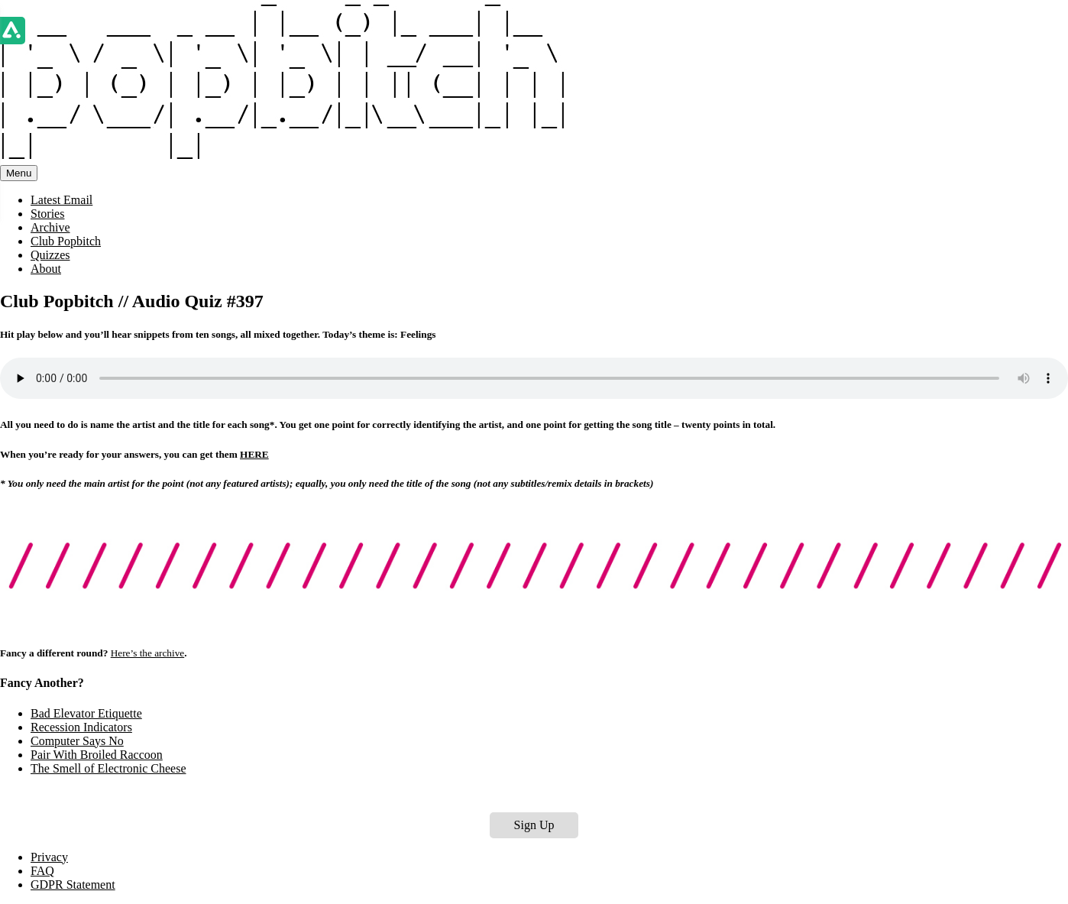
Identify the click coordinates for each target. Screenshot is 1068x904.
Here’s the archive (148, 653)
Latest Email (61, 199)
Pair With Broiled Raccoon (97, 754)
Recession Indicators (81, 727)
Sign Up (534, 824)
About (46, 268)
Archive (50, 227)
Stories (47, 213)
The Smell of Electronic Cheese (108, 768)
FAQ (42, 870)
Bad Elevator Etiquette (86, 713)
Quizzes (50, 254)
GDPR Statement (73, 884)
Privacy (49, 857)
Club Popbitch (66, 241)
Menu (18, 173)
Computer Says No (77, 740)
